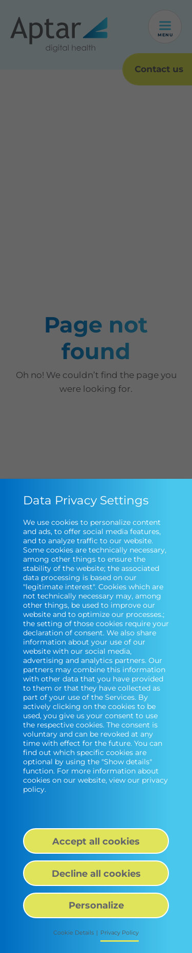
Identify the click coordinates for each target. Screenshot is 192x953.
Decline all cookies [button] (96, 873)
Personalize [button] (96, 905)
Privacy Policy (119, 932)
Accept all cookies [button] (96, 841)
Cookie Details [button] (73, 932)
